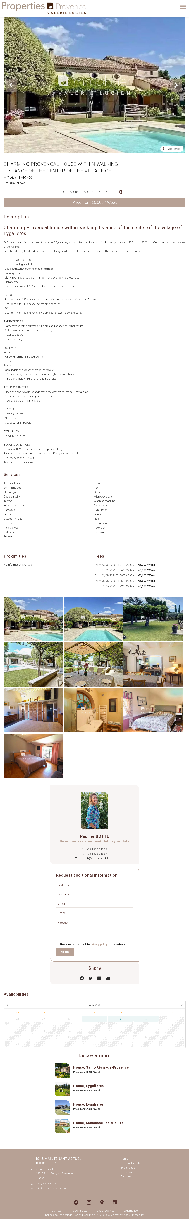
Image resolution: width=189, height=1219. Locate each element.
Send (65, 952)
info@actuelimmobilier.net (51, 1188)
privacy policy (99, 944)
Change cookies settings (58, 1214)
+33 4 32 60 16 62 (97, 849)
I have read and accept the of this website (92, 944)
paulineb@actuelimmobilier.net (96, 858)
